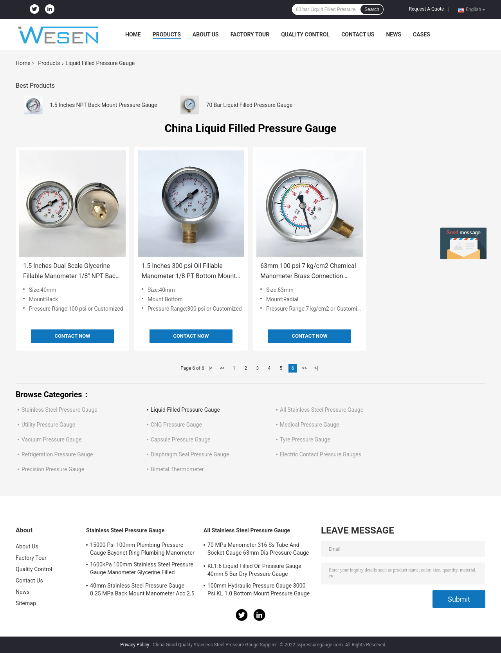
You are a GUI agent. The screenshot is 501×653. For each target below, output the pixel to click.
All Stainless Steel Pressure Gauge (321, 410)
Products (167, 34)
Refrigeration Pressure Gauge (57, 454)
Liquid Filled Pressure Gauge (185, 410)
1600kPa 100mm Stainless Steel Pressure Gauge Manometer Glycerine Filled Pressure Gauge (141, 569)
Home (133, 34)
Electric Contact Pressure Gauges (320, 454)
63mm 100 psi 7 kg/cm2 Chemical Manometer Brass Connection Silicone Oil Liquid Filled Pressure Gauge (308, 271)
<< (222, 368)
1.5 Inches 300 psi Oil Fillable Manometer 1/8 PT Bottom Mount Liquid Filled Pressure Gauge (189, 271)
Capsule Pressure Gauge (181, 439)
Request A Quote (426, 9)
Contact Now (72, 336)
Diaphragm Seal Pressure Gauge (190, 454)
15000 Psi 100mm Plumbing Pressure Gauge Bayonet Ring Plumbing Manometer (142, 549)
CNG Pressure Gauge (176, 424)
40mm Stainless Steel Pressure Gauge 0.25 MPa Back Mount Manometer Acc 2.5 (142, 589)
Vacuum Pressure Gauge (51, 439)
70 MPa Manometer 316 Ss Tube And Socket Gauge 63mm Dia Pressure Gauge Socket (258, 550)
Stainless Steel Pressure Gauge (59, 410)
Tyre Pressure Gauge (305, 439)
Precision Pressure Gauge (53, 469)
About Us (206, 34)
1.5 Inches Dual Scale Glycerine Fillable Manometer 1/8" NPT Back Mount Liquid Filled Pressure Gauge (71, 271)
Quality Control (305, 34)
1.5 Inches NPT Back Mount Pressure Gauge (103, 105)
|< (210, 368)
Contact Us (357, 34)
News (393, 34)
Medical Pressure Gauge (309, 424)
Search (371, 9)
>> (304, 368)
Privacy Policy (134, 645)
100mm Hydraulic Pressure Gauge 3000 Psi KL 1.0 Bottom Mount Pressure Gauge (258, 589)
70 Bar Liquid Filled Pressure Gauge (249, 105)
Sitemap (26, 603)
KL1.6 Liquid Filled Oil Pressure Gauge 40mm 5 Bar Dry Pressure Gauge (254, 570)
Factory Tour (250, 34)
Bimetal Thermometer (177, 469)
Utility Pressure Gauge (48, 424)
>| (316, 368)
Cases (421, 34)
